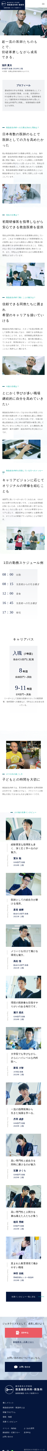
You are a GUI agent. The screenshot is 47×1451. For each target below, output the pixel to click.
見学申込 (27, 1422)
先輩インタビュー (10, 1411)
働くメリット (8, 1392)
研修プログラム (9, 1402)
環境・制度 (7, 1407)
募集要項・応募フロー (11, 1422)
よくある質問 (29, 1418)
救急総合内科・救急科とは (14, 1397)
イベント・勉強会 (9, 1418)
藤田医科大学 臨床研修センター (30, 1442)
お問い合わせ (8, 1426)
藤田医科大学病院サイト (33, 1439)
